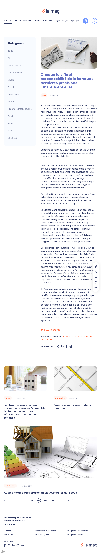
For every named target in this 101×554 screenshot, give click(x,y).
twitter (96, 272)
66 (25, 500)
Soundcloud (96, 288)
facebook (96, 266)
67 (32, 500)
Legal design (61, 20)
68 (38, 500)
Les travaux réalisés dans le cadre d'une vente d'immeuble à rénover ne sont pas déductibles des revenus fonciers (25, 411)
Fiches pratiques (23, 20)
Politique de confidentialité (77, 531)
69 (45, 500)
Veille (37, 20)
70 (52, 500)
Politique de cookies (75, 535)
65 (18, 500)
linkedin (96, 277)
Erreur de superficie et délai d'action (72, 406)
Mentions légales (42, 535)
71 (59, 500)
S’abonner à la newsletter (45, 531)
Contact (7, 531)
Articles (8, 20)
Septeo (13, 524)
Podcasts (47, 20)
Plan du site (8, 535)
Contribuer (85, 21)
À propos (75, 20)
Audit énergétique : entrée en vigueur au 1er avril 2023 (40, 492)
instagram (96, 282)
